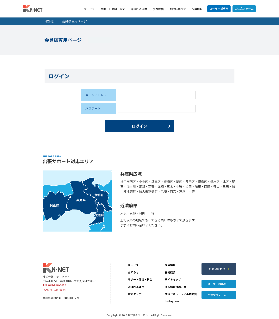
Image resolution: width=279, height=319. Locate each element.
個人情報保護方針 (175, 287)
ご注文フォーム (244, 8)
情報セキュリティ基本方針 (181, 294)
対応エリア (134, 294)
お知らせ (133, 272)
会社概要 (158, 9)
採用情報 (197, 9)
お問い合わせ (178, 9)
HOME (49, 21)
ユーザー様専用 (218, 8)
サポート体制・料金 (113, 9)
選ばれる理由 (139, 9)
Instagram (172, 301)
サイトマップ (173, 279)
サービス (89, 9)
